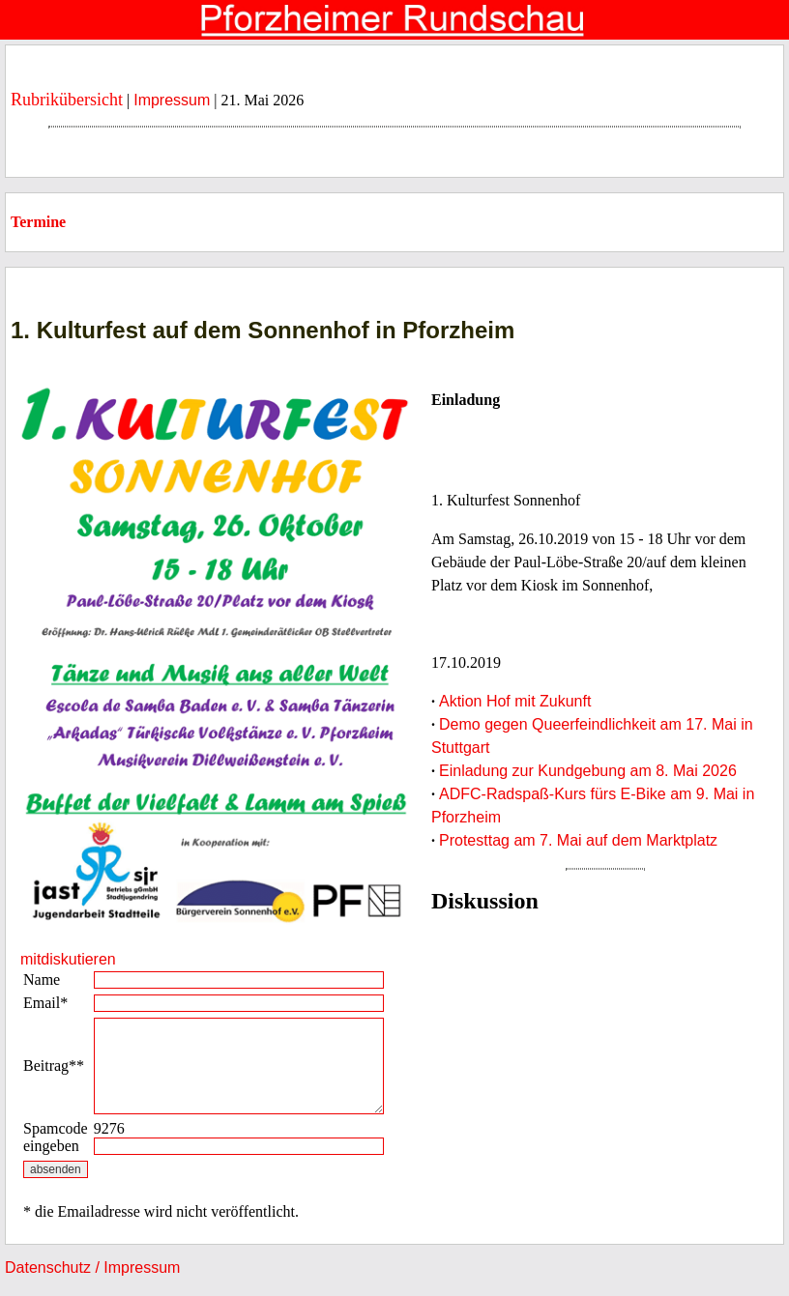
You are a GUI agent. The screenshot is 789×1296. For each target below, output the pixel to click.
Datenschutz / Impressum (92, 1267)
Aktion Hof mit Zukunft (515, 701)
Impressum (171, 100)
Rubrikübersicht (67, 99)
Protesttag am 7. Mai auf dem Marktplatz (578, 840)
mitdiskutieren (68, 959)
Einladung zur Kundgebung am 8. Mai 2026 (588, 771)
